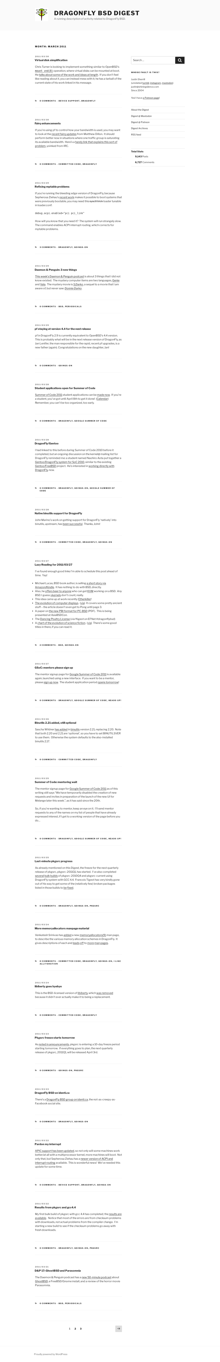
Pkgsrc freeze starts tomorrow (55, 1037)
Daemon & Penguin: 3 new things (56, 269)
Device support (69, 101)
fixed (70, 887)
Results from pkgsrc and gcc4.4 (55, 1207)
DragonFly (88, 101)
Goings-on (81, 247)
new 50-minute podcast (96, 1277)
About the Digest (140, 109)
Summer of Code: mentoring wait (56, 782)
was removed (104, 993)
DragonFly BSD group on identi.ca (67, 1099)
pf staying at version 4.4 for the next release (63, 328)
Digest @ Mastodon (141, 116)
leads (76, 943)
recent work (66, 197)
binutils (75, 729)
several (39, 875)
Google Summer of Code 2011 (88, 674)
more (90, 943)
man (97, 943)
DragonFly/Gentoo (47, 443)
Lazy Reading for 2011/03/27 (53, 564)
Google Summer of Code (90, 421)
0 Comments (48, 101)
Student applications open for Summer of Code (65, 388)
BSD (61, 306)
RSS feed (136, 134)
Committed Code (70, 164)
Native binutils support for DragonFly (58, 513)
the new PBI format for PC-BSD (68, 611)
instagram (155, 82)
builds (54, 875)
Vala (42, 284)
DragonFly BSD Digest (97, 13)
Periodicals (73, 306)
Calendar (102, 398)
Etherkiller (84, 599)
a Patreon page (151, 97)
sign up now (51, 682)
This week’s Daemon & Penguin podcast (59, 276)
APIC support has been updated (54, 1150)
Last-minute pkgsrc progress (54, 861)
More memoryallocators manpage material (62, 928)
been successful (72, 524)
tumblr (145, 82)
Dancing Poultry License (55, 619)
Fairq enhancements (48, 123)
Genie (115, 280)
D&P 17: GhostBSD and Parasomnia (58, 1270)
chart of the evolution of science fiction (61, 623)
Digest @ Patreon (140, 122)
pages (104, 943)
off (82, 943)
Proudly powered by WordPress (50, 1354)
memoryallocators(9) (93, 935)
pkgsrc (95, 906)
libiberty (83, 993)
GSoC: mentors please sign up (54, 667)
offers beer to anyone (58, 591)
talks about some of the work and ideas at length (68, 74)
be (65, 887)
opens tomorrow (108, 682)
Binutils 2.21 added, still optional (55, 722)
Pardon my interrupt (48, 1144)
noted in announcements (54, 1044)
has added (61, 729)
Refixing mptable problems (52, 186)
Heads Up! (115, 700)
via (82, 603)
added (68, 935)
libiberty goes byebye (48, 986)
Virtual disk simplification (51, 60)
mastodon (167, 82)
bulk (47, 875)
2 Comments (48, 645)
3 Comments (48, 247)
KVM (90, 591)
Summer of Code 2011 (48, 394)
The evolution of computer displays (56, 603)
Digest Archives (139, 128)
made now (103, 394)
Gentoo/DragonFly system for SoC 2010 (59, 462)
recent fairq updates (64, 134)
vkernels (55, 595)
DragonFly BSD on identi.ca (52, 1092)
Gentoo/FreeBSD (45, 466)
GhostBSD (41, 1281)
